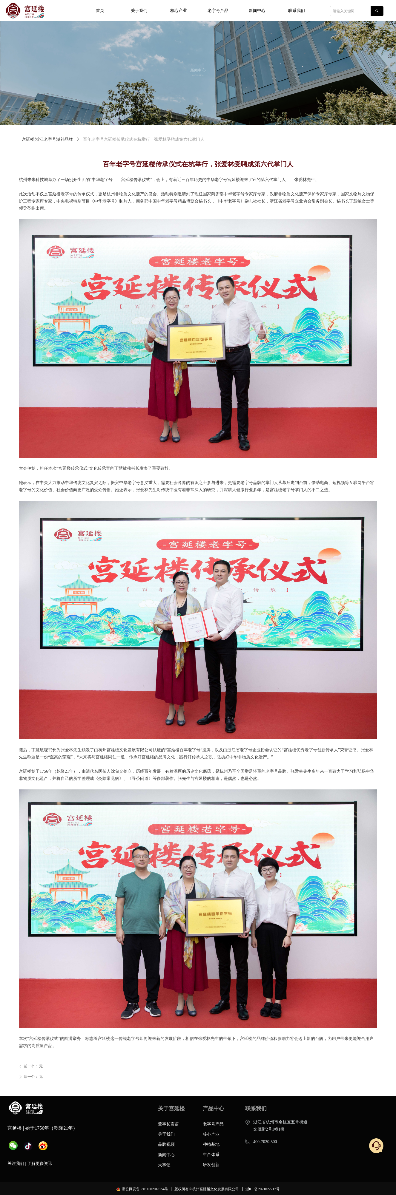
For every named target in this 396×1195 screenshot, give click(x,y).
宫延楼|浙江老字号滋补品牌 (47, 139)
